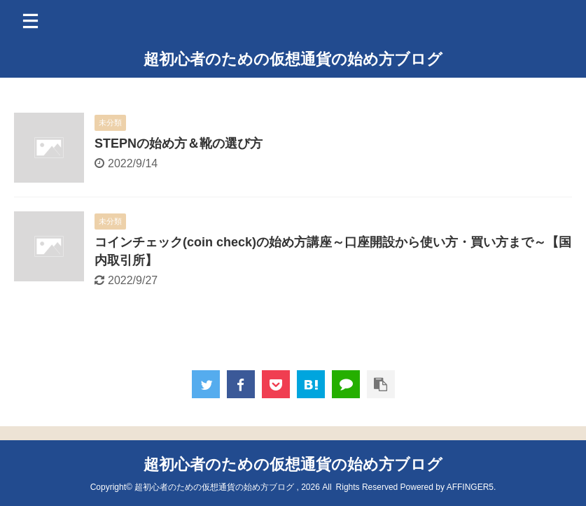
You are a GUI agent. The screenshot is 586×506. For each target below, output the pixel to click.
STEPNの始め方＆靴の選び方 (179, 143)
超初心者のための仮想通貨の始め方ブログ (293, 59)
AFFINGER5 (470, 487)
